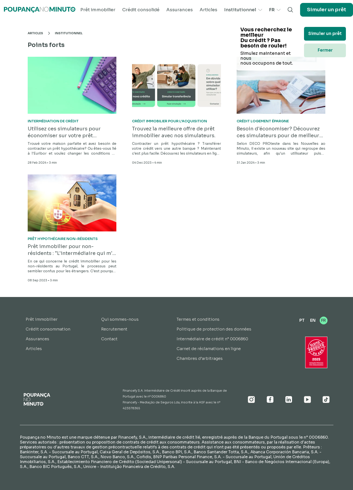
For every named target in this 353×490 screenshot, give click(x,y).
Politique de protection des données (214, 329)
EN (313, 320)
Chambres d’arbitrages (200, 358)
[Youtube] (307, 399)
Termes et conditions (198, 319)
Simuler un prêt (326, 10)
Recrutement (114, 329)
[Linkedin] (288, 399)
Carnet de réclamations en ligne (209, 348)
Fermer (325, 50)
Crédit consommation (48, 329)
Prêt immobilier (97, 9)
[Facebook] (270, 399)
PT (301, 320)
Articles (208, 9)
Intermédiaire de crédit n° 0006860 (212, 339)
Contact (109, 339)
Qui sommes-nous (120, 319)
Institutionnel (243, 9)
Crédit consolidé (140, 9)
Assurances (179, 9)
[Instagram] (251, 399)
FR (274, 9)
